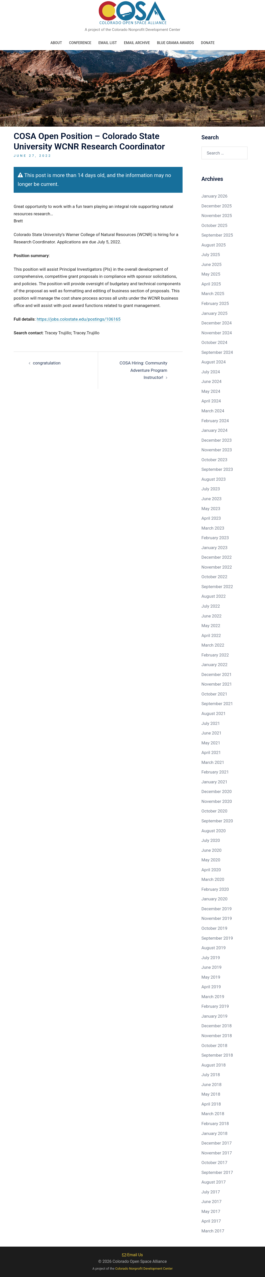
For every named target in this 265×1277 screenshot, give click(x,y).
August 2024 (214, 361)
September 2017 (217, 1172)
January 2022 (215, 664)
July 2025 (211, 254)
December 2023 (217, 440)
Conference (80, 43)
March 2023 (213, 528)
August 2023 (214, 479)
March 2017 (213, 1230)
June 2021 (212, 733)
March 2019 (213, 996)
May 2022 (211, 625)
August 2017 (214, 1182)
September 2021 (217, 703)
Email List (107, 43)
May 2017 (211, 1211)
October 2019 (214, 928)
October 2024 (214, 342)
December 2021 (217, 674)
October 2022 (214, 576)
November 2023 (217, 449)
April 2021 (211, 752)
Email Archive (137, 43)
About (56, 43)
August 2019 (214, 947)
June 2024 (212, 381)
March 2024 (213, 410)
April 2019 (211, 986)
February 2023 (215, 537)
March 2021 (213, 762)
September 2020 (217, 820)
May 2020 (211, 859)
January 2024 (215, 430)
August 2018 (214, 1065)
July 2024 (211, 371)
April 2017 (211, 1221)
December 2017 (217, 1143)
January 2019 (215, 1016)
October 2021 (214, 693)
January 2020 (215, 898)
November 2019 (217, 918)
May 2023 (211, 508)
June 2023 (212, 498)
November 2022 (217, 567)
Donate (208, 43)
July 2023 (211, 488)
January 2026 (215, 196)
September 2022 (217, 586)
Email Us (132, 1254)
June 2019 (212, 967)
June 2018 (212, 1084)
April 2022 (211, 635)
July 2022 (211, 606)
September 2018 (217, 1055)
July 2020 (211, 840)
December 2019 (217, 908)
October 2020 (214, 811)
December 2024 (217, 322)
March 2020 (213, 879)
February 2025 (215, 303)
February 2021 (215, 772)
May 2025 (211, 274)
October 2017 (214, 1162)
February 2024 (215, 420)
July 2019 (211, 957)
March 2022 (213, 645)
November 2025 (217, 215)
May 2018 (211, 1094)
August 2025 (214, 244)
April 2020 (211, 869)
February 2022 (215, 654)
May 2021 (211, 742)
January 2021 (215, 781)
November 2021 (217, 684)
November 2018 (217, 1035)
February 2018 (215, 1123)
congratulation (46, 362)
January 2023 (215, 547)
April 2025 (211, 283)
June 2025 (212, 264)
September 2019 (217, 938)
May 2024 (211, 391)
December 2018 (217, 1025)
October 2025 (214, 225)
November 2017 (217, 1152)
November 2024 (217, 332)
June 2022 (212, 615)
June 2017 (212, 1201)
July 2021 (211, 723)
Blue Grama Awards (175, 43)
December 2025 (217, 205)
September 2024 (217, 352)
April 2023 (211, 518)
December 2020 (217, 791)
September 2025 (217, 235)
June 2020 (212, 850)
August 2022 (214, 596)
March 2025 (213, 293)
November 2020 (217, 801)
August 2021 (214, 713)
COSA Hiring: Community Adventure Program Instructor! (143, 370)
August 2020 (214, 830)
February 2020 (215, 889)
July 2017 (211, 1191)
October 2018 (214, 1045)
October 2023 (214, 459)
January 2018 (215, 1133)
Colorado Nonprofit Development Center (144, 1268)
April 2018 (211, 1104)
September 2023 (217, 469)
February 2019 (215, 1006)
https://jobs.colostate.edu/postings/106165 (78, 319)
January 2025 (215, 313)
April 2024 (211, 400)
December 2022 (217, 557)
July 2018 (211, 1074)
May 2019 (211, 977)
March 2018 (213, 1113)
